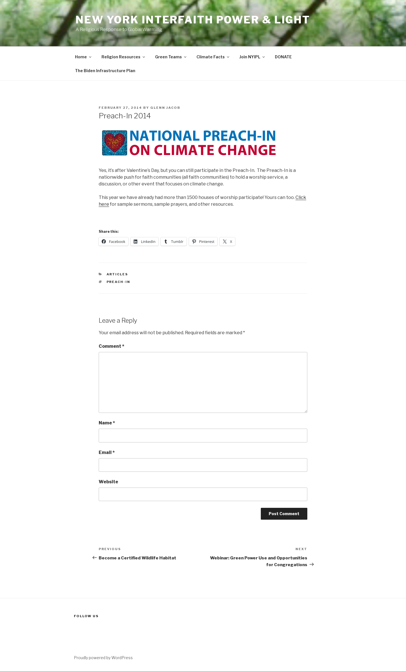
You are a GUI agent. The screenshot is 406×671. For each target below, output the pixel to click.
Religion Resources (124, 56)
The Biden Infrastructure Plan (105, 70)
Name (107, 423)
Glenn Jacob (165, 108)
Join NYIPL (252, 56)
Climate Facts (213, 56)
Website (108, 481)
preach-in (119, 282)
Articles (117, 274)
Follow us (86, 616)
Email (107, 452)
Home (83, 56)
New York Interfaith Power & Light (193, 20)
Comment (111, 346)
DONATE (283, 56)
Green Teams (171, 56)
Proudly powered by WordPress (103, 657)
